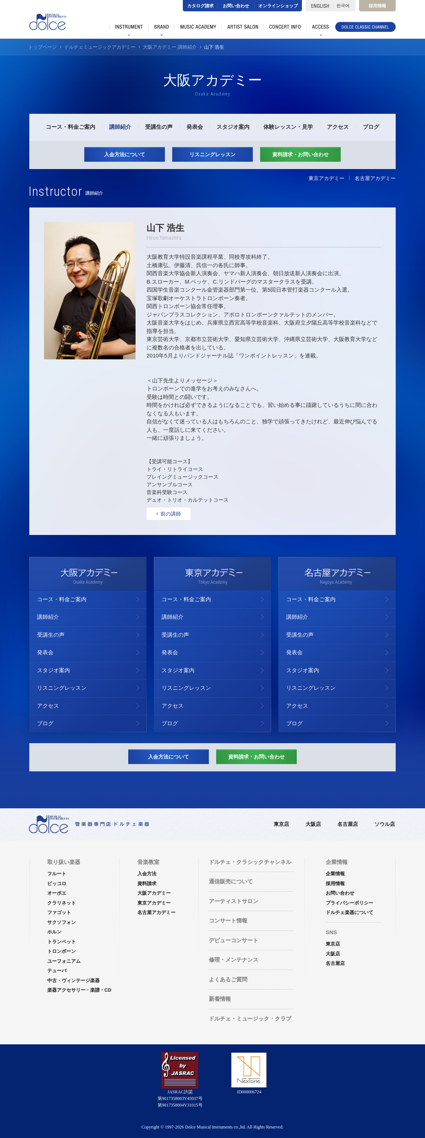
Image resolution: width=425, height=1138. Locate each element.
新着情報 (220, 999)
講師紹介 (120, 127)
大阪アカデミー (154, 893)
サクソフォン (61, 922)
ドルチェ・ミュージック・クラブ (250, 1018)
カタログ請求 (200, 5)
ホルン (54, 932)
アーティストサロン (233, 901)
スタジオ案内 (233, 127)
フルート (56, 873)
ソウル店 (384, 824)
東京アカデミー (326, 178)
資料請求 (146, 883)
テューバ (56, 970)
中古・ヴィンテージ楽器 (73, 980)
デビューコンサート (233, 940)
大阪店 (313, 824)
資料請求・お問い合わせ (300, 154)
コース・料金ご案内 (70, 127)
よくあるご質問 (228, 979)
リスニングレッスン (212, 154)
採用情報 (377, 5)
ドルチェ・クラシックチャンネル (250, 862)
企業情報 (335, 873)
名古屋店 (347, 824)
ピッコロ (56, 883)
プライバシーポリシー (349, 903)
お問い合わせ (236, 5)
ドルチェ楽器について (349, 912)
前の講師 (168, 514)
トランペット (61, 941)
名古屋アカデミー (375, 178)
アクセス (338, 127)
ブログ (371, 127)
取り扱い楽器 (63, 862)
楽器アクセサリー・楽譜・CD (79, 990)
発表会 (194, 127)
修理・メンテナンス (233, 960)
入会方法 (146, 873)
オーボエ (56, 893)
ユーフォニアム (64, 961)
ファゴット (59, 912)
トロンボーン (61, 951)
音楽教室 (148, 862)
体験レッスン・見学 (288, 127)
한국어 (344, 5)
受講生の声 (159, 127)
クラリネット (61, 903)
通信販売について (231, 881)
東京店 (281, 824)
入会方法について (124, 154)
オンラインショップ (278, 5)
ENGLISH (319, 5)
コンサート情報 (228, 920)
